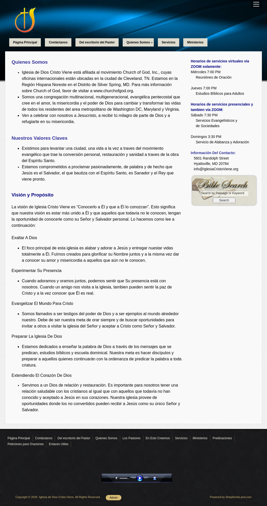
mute (117, 478)
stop (159, 478)
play (141, 478)
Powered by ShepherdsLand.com (231, 497)
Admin (114, 497)
